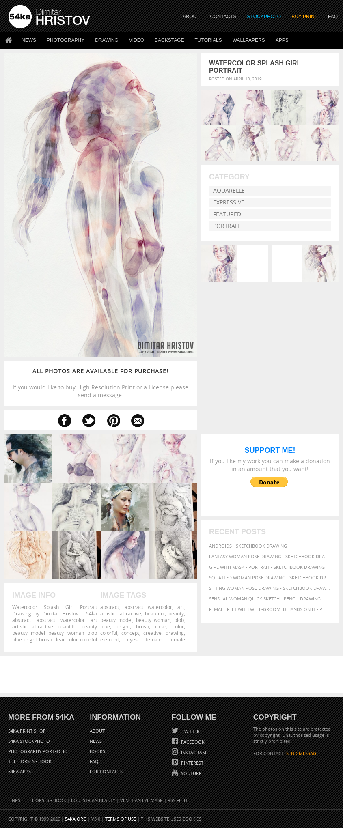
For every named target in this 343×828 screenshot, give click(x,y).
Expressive (228, 202)
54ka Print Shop (27, 731)
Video (136, 40)
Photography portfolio (38, 751)
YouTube (190, 773)
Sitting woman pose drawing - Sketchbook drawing (270, 588)
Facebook (192, 742)
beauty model (116, 620)
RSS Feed (177, 800)
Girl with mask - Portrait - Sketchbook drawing (267, 567)
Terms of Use (120, 819)
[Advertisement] (173, 674)
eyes (132, 639)
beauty (176, 613)
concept (130, 633)
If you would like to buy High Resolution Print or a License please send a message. (100, 383)
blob (179, 620)
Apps (282, 40)
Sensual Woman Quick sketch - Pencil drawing (265, 599)
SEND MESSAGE (302, 753)
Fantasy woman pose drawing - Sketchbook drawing (270, 556)
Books (97, 751)
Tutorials (208, 40)
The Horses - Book (30, 761)
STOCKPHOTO (264, 16)
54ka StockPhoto (29, 741)
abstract (109, 607)
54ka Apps (19, 771)
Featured (227, 214)
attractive (130, 613)
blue (105, 626)
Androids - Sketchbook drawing (248, 546)
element (109, 639)
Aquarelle (229, 190)
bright (123, 626)
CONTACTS (223, 16)
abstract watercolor (148, 607)
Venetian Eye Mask (141, 800)
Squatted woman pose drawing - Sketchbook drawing (270, 577)
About (97, 731)
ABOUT (191, 16)
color (178, 626)
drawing (175, 633)
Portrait (226, 226)
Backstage (169, 40)
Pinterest (191, 763)
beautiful (155, 613)
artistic (108, 613)
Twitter (190, 731)
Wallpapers (249, 40)
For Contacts (106, 771)
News (29, 40)
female (154, 639)
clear (160, 626)
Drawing (107, 40)
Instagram (193, 752)
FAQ (333, 16)
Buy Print (304, 16)
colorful (108, 633)
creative (152, 633)
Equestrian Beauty (93, 800)
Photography (65, 40)
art (180, 607)
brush (142, 626)
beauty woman (153, 620)
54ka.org (75, 819)
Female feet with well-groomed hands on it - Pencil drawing (270, 609)
